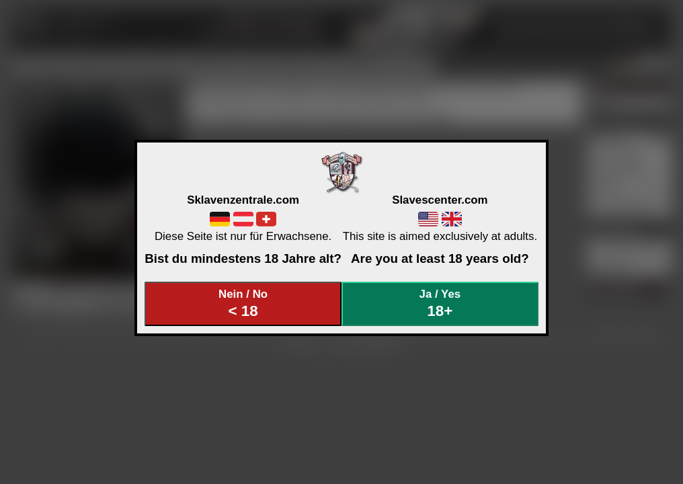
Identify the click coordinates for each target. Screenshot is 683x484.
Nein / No (243, 303)
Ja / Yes (440, 303)
